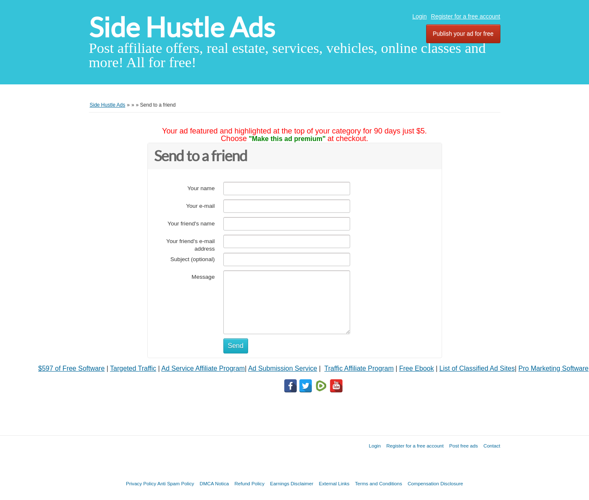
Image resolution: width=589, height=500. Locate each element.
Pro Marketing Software (553, 368)
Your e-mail (200, 206)
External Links (334, 483)
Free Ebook (416, 368)
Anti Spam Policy (175, 483)
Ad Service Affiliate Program (203, 368)
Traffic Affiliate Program (359, 368)
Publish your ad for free (463, 33)
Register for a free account (465, 16)
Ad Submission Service (282, 368)
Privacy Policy (141, 483)
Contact (492, 445)
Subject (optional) (192, 259)
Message (203, 277)
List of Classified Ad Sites (477, 368)
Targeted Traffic (133, 368)
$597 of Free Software (71, 368)
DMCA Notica (214, 483)
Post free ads (463, 445)
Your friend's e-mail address (190, 245)
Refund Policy (249, 483)
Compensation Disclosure (435, 483)
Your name (201, 188)
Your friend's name (191, 223)
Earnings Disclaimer (291, 483)
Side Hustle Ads (182, 27)
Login (419, 16)
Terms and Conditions (378, 483)
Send (235, 345)
